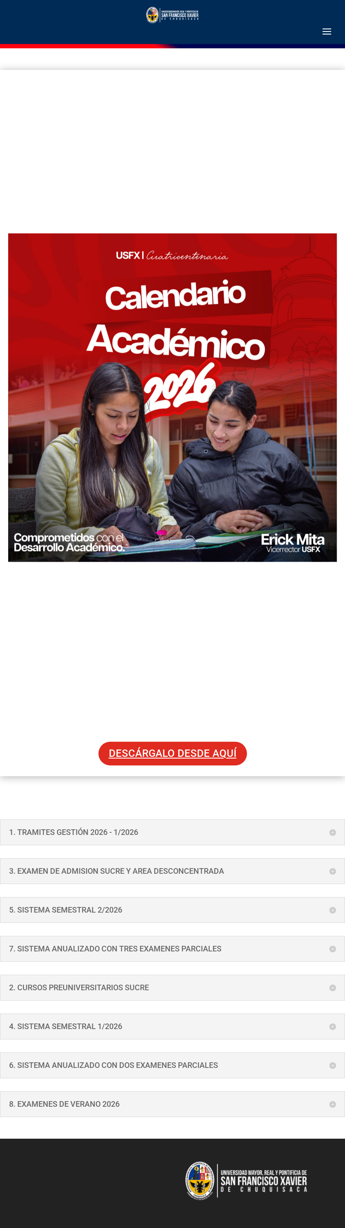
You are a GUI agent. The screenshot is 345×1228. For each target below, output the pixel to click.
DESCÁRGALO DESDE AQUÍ (173, 753)
